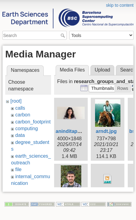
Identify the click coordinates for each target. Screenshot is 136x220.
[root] (15, 101)
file (18, 169)
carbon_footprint (33, 121)
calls (20, 108)
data (20, 135)
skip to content (120, 5)
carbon (22, 114)
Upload (102, 69)
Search (63, 35)
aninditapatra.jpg (75, 131)
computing (26, 128)
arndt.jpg (106, 131)
